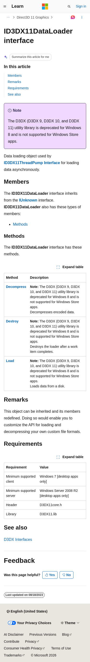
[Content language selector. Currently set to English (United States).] (27, 611)
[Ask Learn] (73, 17)
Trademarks (13, 655)
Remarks (14, 82)
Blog (65, 634)
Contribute (11, 641)
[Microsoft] (45, 6)
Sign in (81, 6)
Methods (20, 224)
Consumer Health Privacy (23, 648)
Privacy (30, 641)
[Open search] (69, 6)
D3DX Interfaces (18, 539)
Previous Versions (42, 634)
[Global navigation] (5, 6)
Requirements (18, 88)
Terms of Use (61, 648)
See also (14, 94)
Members (15, 75)
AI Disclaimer (14, 634)
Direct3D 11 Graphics (33, 17)
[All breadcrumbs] (8, 17)
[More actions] (82, 17)
